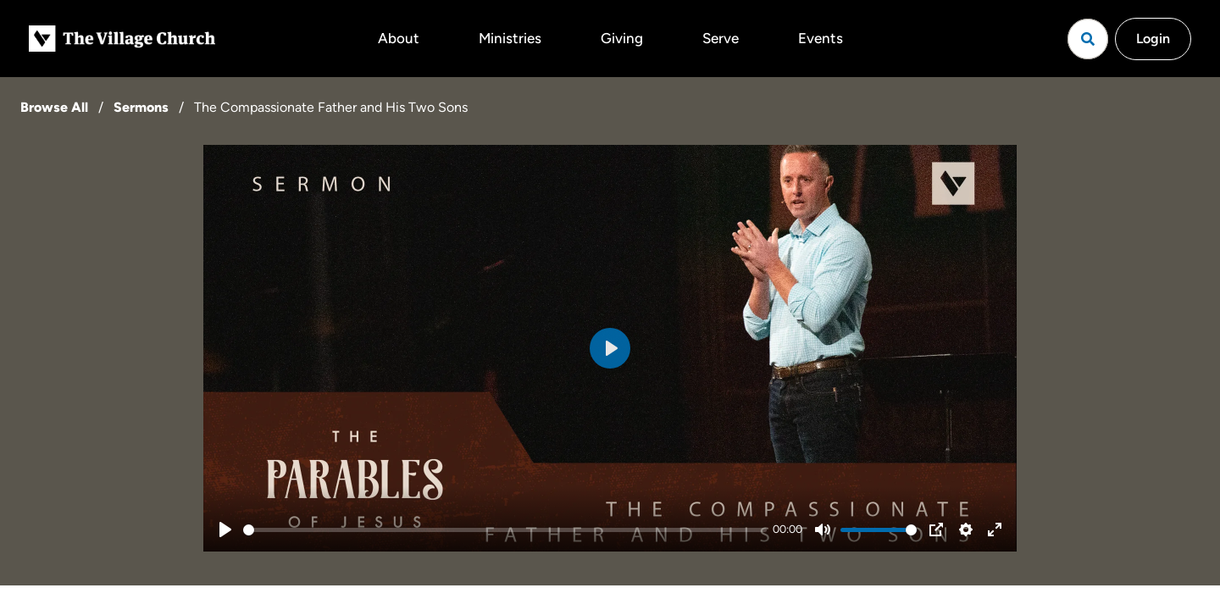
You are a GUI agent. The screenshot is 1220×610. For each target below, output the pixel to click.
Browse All (54, 107)
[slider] (505, 530)
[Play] (225, 529)
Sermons (141, 107)
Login (1153, 38)
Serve (720, 38)
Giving (622, 38)
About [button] (398, 38)
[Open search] (1088, 39)
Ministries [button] (510, 38)
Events (820, 38)
